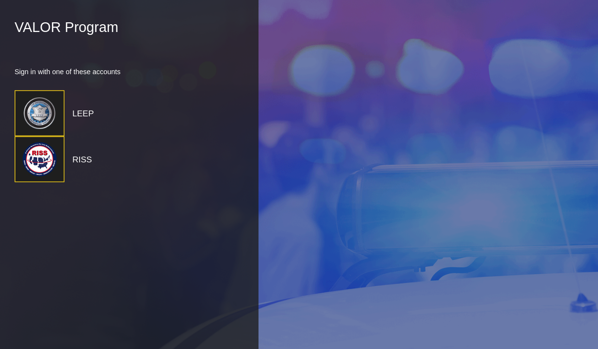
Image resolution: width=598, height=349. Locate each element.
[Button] (103, 113)
